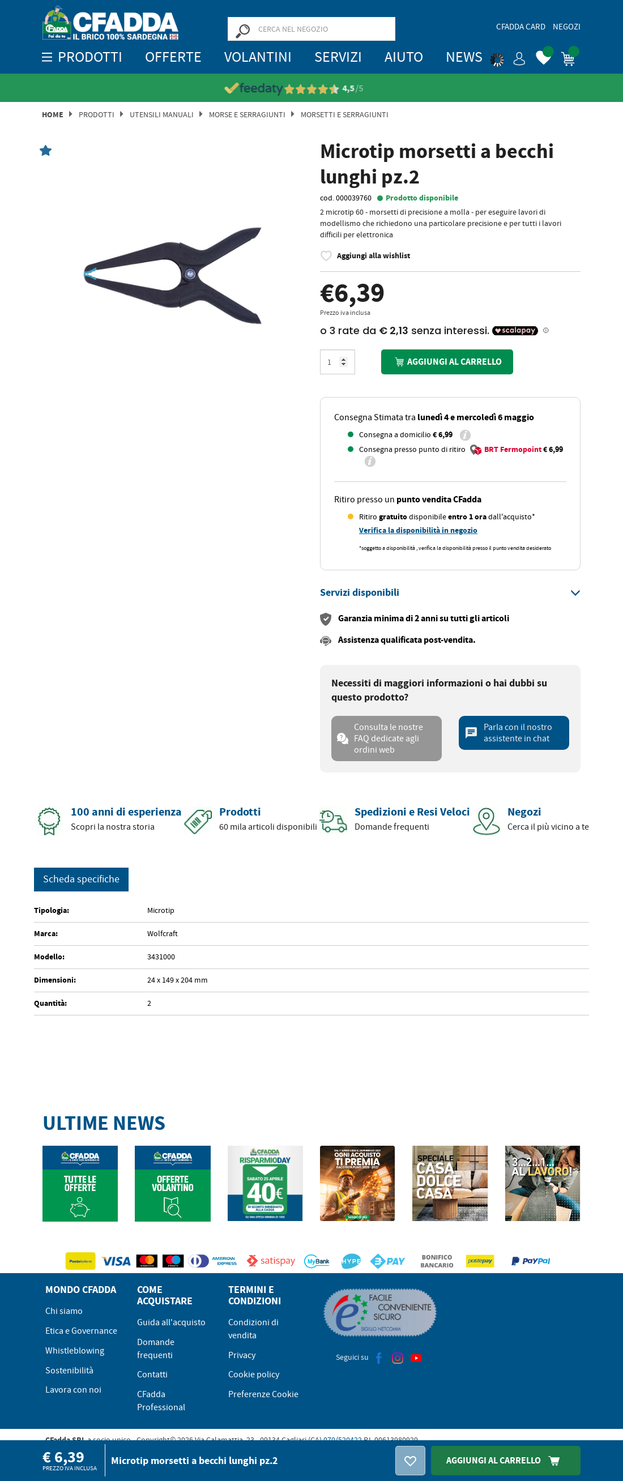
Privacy (241, 1355)
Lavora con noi (73, 1389)
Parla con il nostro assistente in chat (508, 733)
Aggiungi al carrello (446, 362)
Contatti (152, 1374)
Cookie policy (253, 1374)
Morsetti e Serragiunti (345, 114)
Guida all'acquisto (171, 1322)
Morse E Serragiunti (247, 114)
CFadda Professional (161, 1401)
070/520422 (342, 1440)
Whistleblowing (74, 1350)
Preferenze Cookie (263, 1394)
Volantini (258, 57)
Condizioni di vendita (253, 1329)
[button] (508, 56)
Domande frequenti (155, 1349)
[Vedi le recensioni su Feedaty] (311, 88)
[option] (172, 276)
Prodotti (96, 114)
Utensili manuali (162, 114)
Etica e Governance (81, 1331)
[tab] (450, 593)
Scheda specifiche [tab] (81, 879)
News (464, 57)
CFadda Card (520, 26)
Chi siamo (64, 1311)
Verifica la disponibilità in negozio (418, 530)
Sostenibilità (69, 1370)
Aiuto (404, 57)
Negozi (567, 26)
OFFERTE (173, 57)
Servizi (338, 57)
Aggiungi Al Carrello (505, 1460)
